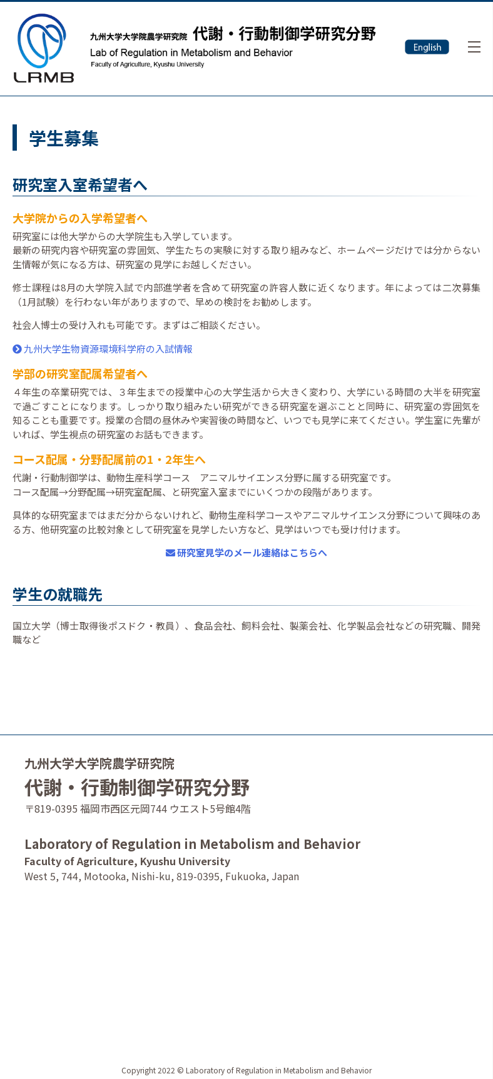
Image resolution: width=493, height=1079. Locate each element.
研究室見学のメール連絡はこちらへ (246, 552)
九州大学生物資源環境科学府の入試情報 (103, 348)
